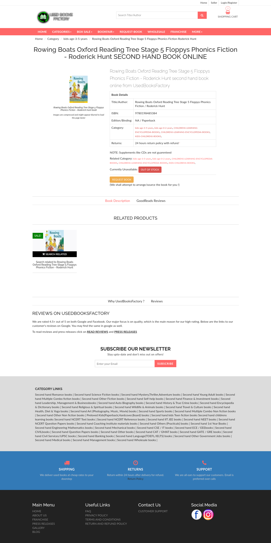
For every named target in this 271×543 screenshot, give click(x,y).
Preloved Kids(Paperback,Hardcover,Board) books (118, 415)
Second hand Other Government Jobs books (202, 436)
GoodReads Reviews (150, 201)
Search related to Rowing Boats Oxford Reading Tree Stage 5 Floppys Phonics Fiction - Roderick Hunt (54, 265)
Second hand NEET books (200, 419)
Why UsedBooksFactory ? (126, 301)
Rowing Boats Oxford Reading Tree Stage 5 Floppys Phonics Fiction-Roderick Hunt (144, 38)
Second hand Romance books (54, 394)
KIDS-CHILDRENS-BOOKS (148, 136)
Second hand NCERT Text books (75, 419)
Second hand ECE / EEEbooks (194, 427)
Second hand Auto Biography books (121, 402)
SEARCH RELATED (54, 254)
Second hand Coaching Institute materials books (107, 423)
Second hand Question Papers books (75, 431)
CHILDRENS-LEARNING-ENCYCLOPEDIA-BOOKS (185, 132)
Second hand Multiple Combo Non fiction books (205, 411)
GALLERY (38, 527)
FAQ (88, 511)
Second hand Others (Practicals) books (164, 423)
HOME (36, 511)
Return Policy (135, 478)
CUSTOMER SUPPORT (153, 511)
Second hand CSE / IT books (155, 427)
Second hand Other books (117, 431)
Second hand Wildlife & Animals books (139, 407)
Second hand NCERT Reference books (121, 419)
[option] (55, 260)
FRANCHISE (40, 519)
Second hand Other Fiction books (103, 398)
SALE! (37, 235)
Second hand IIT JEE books (165, 419)
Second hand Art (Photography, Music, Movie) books (103, 411)
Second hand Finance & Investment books (192, 398)
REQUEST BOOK (121, 179)
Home (203, 2)
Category (53, 38)
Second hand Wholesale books (137, 440)
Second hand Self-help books (145, 398)
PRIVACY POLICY (96, 515)
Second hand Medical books (53, 440)
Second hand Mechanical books (115, 427)
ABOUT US (39, 515)
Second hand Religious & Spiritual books (87, 407)
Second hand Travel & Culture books (189, 407)
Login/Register (229, 2)
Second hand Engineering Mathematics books (64, 427)
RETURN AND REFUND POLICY (106, 523)
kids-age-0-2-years (163, 128)
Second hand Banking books (96, 436)
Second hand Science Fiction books (97, 394)
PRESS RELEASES (43, 523)
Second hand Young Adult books (203, 394)
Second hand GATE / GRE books (201, 431)
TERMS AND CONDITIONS (103, 519)
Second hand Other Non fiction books (61, 415)
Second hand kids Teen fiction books (174, 415)
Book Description (117, 201)
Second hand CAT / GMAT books (157, 431)
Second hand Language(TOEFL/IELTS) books (144, 436)
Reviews (157, 301)
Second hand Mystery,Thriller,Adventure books (151, 394)
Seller (214, 2)
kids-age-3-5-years (75, 38)
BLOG (36, 531)
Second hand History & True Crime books (172, 402)
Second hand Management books (94, 440)
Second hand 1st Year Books (209, 423)
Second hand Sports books (156, 411)
